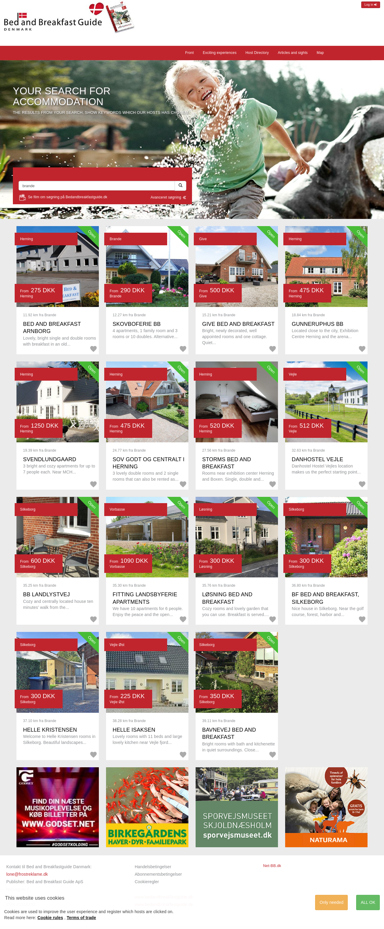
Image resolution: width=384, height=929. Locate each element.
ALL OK (368, 902)
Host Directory (257, 53)
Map (320, 53)
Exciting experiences (220, 53)
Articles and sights (293, 53)
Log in (371, 4)
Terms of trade (81, 917)
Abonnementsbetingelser (158, 874)
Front (189, 53)
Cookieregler (147, 881)
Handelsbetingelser (153, 866)
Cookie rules (50, 917)
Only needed (331, 902)
